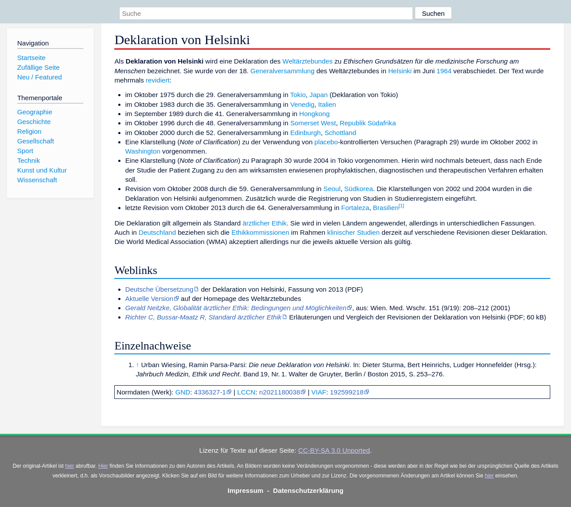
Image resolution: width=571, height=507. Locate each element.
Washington (143, 151)
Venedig (302, 104)
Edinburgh (305, 132)
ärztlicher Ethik (265, 223)
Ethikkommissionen (260, 232)
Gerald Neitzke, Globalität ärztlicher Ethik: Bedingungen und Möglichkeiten (235, 308)
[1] (401, 205)
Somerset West (313, 123)
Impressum (245, 490)
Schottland (340, 132)
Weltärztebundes (307, 61)
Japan (318, 94)
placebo (326, 142)
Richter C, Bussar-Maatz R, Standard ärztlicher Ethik (203, 317)
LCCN (246, 392)
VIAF (319, 392)
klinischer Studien (353, 232)
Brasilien (385, 207)
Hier (103, 466)
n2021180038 (279, 392)
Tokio (297, 94)
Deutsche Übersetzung (159, 289)
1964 (443, 71)
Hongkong (314, 113)
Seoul (332, 188)
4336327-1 (210, 392)
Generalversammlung (283, 71)
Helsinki (400, 71)
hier (69, 466)
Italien (327, 104)
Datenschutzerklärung (308, 490)
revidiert (157, 80)
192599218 (347, 392)
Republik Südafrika (368, 123)
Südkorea (358, 188)
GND (182, 392)
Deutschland (157, 232)
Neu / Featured (39, 77)
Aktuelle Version (149, 298)
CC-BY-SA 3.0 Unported (334, 450)
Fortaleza (355, 207)
